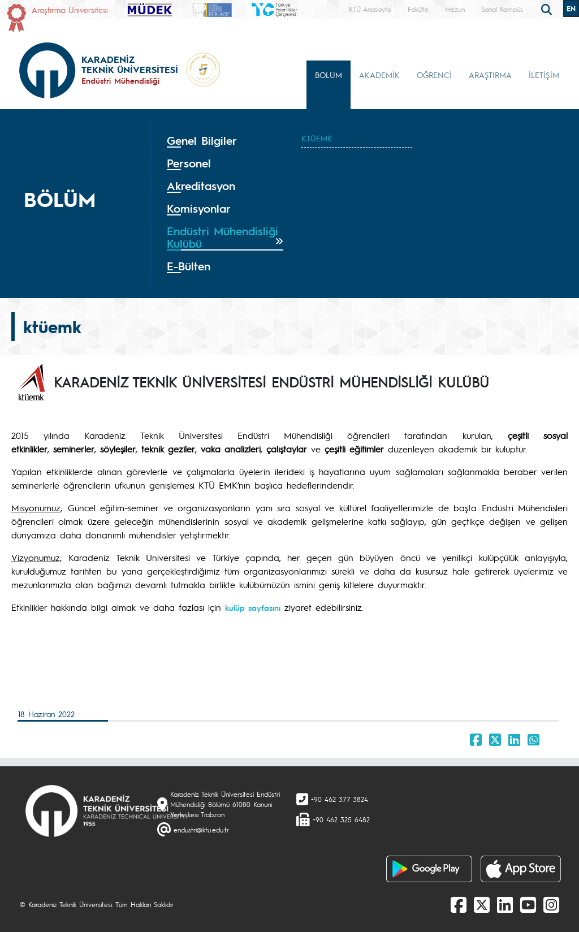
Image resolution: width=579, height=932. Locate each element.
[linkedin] (505, 904)
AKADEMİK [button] (379, 75)
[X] (482, 904)
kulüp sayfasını (252, 607)
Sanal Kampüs (502, 9)
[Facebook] (458, 904)
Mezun (455, 9)
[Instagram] (551, 904)
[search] (547, 8)
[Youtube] (528, 904)
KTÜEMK (316, 138)
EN (571, 8)
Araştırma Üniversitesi (70, 10)
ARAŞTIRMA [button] (490, 75)
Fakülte (418, 9)
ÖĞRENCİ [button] (434, 75)
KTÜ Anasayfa (370, 9)
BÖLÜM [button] (328, 75)
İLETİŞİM (544, 75)
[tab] (225, 141)
